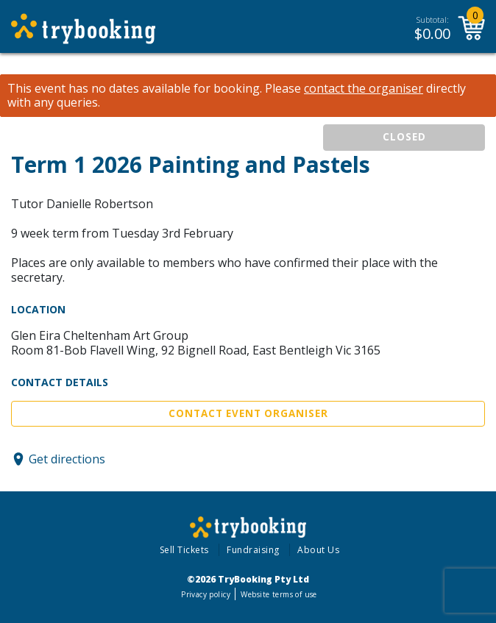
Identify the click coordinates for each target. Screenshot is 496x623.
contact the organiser (363, 89)
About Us (318, 550)
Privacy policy (205, 594)
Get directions (67, 459)
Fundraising (253, 550)
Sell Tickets (184, 550)
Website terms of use (278, 594)
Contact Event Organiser (248, 413)
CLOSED (404, 136)
